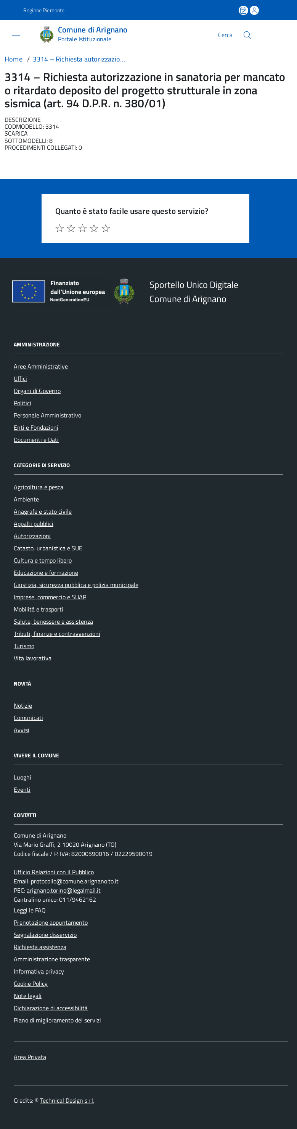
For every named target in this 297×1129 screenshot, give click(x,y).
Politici (22, 403)
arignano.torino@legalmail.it (64, 890)
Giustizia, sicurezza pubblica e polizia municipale (76, 584)
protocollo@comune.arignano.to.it (75, 881)
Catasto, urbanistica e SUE (48, 548)
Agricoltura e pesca (38, 487)
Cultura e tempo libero (43, 560)
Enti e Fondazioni (36, 427)
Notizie (23, 705)
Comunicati (28, 717)
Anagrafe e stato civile (43, 511)
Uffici (20, 378)
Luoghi (22, 777)
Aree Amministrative (41, 366)
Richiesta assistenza (40, 946)
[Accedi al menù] (10, 34)
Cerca (225, 34)
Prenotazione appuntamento (51, 922)
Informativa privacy (39, 971)
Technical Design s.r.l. (67, 1100)
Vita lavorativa (32, 658)
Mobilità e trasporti (38, 609)
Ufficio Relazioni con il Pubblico (54, 872)
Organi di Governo (37, 390)
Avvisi (21, 729)
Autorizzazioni (32, 535)
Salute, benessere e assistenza (53, 621)
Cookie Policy (31, 983)
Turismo (24, 645)
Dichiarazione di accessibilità (51, 1008)
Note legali (28, 995)
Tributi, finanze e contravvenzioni (57, 633)
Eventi (22, 789)
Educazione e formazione (46, 572)
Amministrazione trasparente (52, 959)
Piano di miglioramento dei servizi (57, 1020)
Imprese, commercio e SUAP (50, 597)
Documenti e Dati (36, 439)
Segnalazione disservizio (45, 934)
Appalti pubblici (33, 523)
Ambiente (26, 499)
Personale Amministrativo (47, 415)
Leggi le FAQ (30, 910)
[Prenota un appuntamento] (244, 10)
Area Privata (30, 1056)
